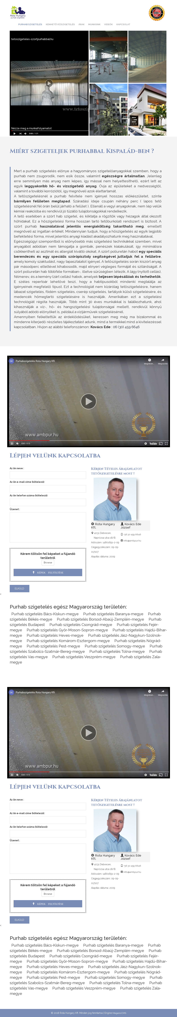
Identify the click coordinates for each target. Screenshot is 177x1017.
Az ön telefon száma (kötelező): (29, 495)
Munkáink (94, 24)
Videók (108, 24)
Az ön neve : (17, 468)
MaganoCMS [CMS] (119, 1013)
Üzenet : (15, 509)
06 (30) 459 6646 (126, 327)
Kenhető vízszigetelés (60, 24)
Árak (82, 24)
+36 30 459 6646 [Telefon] (133, 534)
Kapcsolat (123, 24)
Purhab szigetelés (30, 24)
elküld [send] (19, 588)
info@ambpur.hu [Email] (132, 540)
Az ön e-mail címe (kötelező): (27, 482)
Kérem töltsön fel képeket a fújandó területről (47, 555)
